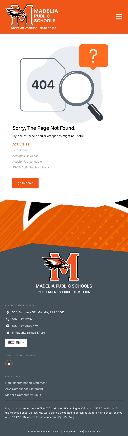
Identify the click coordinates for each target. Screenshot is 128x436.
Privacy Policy (92, 431)
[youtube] (9, 363)
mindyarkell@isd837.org (28, 332)
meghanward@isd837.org (58, 417)
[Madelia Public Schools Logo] (31, 5)
